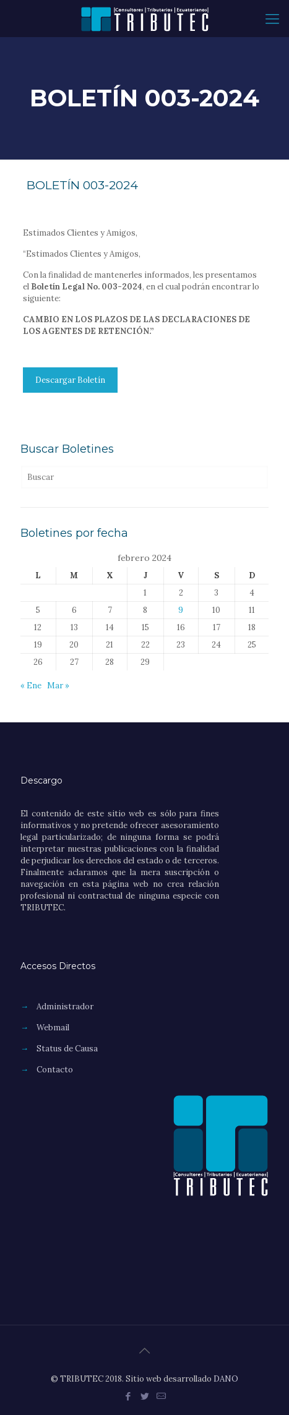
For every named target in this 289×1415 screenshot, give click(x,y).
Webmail (53, 1027)
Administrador (65, 1006)
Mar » (58, 685)
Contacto (55, 1069)
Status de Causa (67, 1048)
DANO (226, 1379)
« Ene (30, 685)
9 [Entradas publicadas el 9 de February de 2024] (180, 610)
